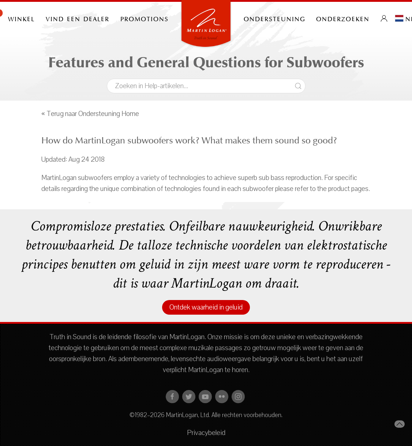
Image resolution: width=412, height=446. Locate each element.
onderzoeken (343, 18)
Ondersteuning (274, 18)
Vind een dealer (77, 18)
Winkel (21, 18)
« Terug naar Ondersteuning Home (90, 114)
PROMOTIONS (144, 18)
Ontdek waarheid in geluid (206, 307)
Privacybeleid (206, 433)
